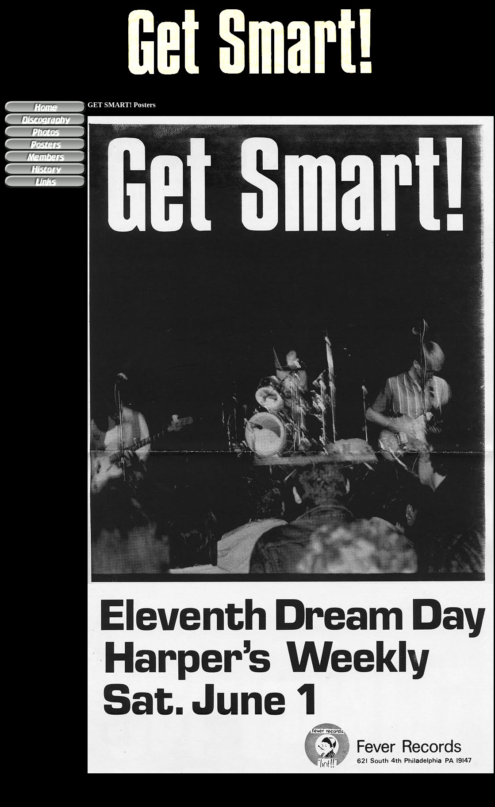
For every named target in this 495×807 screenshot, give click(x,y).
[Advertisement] (248, 800)
